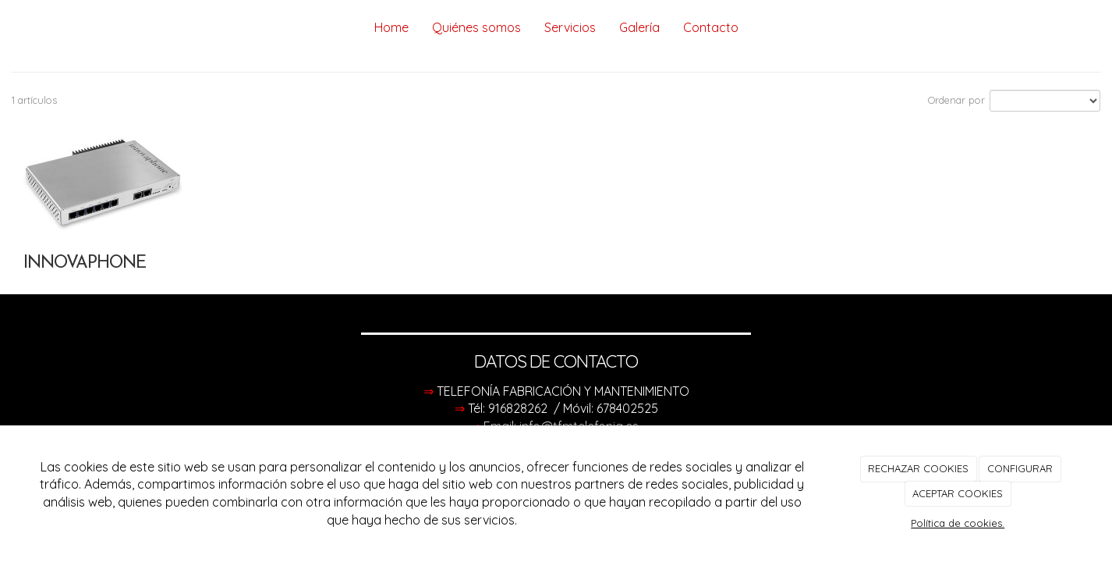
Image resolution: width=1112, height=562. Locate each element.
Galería (639, 27)
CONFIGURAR (1020, 468)
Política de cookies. (957, 523)
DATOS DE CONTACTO (556, 361)
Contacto (710, 27)
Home (391, 27)
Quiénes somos (476, 27)
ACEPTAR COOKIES (957, 493)
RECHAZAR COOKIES (918, 468)
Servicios (570, 27)
